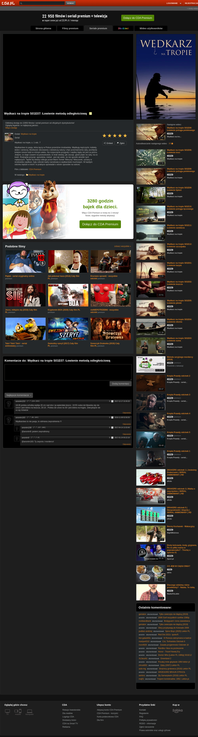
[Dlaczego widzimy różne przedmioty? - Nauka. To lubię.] (150, 592)
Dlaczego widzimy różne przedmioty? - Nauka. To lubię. (181, 586)
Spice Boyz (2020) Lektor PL (177, 631)
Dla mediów (67, 713)
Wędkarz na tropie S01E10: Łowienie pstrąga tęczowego (180, 207)
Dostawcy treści (69, 720)
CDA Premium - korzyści (107, 713)
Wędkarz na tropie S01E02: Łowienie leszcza (179, 283)
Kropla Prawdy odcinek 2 (178, 376)
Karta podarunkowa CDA (107, 717)
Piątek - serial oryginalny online (19, 276)
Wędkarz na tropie (36, 175)
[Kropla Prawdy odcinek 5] (150, 439)
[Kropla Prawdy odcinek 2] (150, 383)
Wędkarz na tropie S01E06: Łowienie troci (179, 151)
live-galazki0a (145, 638)
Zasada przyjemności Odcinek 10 (174, 645)
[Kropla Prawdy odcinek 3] (150, 402)
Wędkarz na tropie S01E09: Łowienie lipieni (179, 189)
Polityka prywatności (148, 720)
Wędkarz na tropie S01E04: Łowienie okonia (179, 320)
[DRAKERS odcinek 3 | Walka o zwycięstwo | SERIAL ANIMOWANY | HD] (150, 496)
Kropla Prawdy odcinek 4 (178, 413)
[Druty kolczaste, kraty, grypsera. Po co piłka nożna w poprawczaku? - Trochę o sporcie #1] (150, 552)
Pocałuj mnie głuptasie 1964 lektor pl (174, 662)
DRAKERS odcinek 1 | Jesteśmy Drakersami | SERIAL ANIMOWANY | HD (182, 472)
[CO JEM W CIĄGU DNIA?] (150, 573)
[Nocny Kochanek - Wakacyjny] (150, 533)
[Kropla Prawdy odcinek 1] (150, 458)
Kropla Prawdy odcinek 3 (178, 395)
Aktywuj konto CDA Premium (109, 710)
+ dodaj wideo (192, 8)
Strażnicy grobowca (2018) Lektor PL (175, 669)
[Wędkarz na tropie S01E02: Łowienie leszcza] (150, 289)
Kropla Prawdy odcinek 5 (178, 432)
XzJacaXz (143, 658)
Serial (17, 138)
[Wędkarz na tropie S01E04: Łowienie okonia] (150, 326)
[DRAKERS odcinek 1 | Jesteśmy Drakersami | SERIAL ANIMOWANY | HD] (150, 477)
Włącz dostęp (11, 128)
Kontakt (142, 710)
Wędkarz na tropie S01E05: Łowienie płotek (179, 301)
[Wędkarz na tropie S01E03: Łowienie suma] (150, 345)
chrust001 (143, 665)
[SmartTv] (20, 716)
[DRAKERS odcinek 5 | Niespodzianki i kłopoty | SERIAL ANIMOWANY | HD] (150, 514)
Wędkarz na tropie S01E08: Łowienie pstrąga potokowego (181, 129)
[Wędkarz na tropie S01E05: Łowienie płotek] (150, 307)
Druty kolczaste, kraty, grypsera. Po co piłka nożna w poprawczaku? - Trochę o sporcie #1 (182, 549)
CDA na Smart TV (70, 723)
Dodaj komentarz (120, 383)
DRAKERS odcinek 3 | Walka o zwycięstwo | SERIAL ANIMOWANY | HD (181, 491)
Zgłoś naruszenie (146, 727)
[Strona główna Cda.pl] (9, 3)
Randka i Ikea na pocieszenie (171, 648)
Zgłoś (120, 143)
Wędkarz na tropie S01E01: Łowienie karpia (179, 264)
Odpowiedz (127, 413)
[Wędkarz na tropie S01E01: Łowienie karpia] (150, 270)
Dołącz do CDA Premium (100, 224)
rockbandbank (145, 621)
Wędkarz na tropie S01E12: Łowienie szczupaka (179, 245)
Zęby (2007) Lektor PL (170, 665)
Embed (108, 143)
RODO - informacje (147, 723)
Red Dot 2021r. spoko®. (168, 634)
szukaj (70, 3)
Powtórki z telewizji (175, 366)
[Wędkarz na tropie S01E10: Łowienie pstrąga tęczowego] (150, 213)
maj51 (141, 679)
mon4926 (143, 645)
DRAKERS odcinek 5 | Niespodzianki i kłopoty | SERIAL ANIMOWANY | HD (179, 510)
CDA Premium (35, 169)
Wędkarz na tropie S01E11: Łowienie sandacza (179, 226)
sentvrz (142, 675)
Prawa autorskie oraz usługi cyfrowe (154, 730)
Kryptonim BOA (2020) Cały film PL (64, 310)
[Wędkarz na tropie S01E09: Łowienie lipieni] (150, 195)
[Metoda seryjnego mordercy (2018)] (150, 364)
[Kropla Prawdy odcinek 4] (150, 420)
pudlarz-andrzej (145, 631)
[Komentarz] (68, 372)
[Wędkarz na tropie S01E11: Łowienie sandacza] (150, 232)
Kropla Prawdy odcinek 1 (178, 451)
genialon (142, 614)
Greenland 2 (166, 658)
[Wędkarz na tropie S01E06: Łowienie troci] (150, 157)
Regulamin (143, 713)
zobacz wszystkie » (122, 246)
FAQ (141, 717)
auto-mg (142, 669)
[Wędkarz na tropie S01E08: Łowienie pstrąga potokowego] (150, 131)
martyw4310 (144, 641)
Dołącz (137, 18)
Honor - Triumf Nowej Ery (169, 652)
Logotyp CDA (68, 717)
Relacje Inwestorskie (71, 710)
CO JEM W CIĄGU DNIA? (178, 566)
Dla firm (100, 720)
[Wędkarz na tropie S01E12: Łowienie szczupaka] (150, 251)
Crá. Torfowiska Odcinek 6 (173, 641)
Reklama (66, 727)
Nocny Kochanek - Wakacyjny (181, 526)
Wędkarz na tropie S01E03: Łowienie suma (179, 339)
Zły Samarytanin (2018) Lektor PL (172, 675)
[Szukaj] (42, 3)
